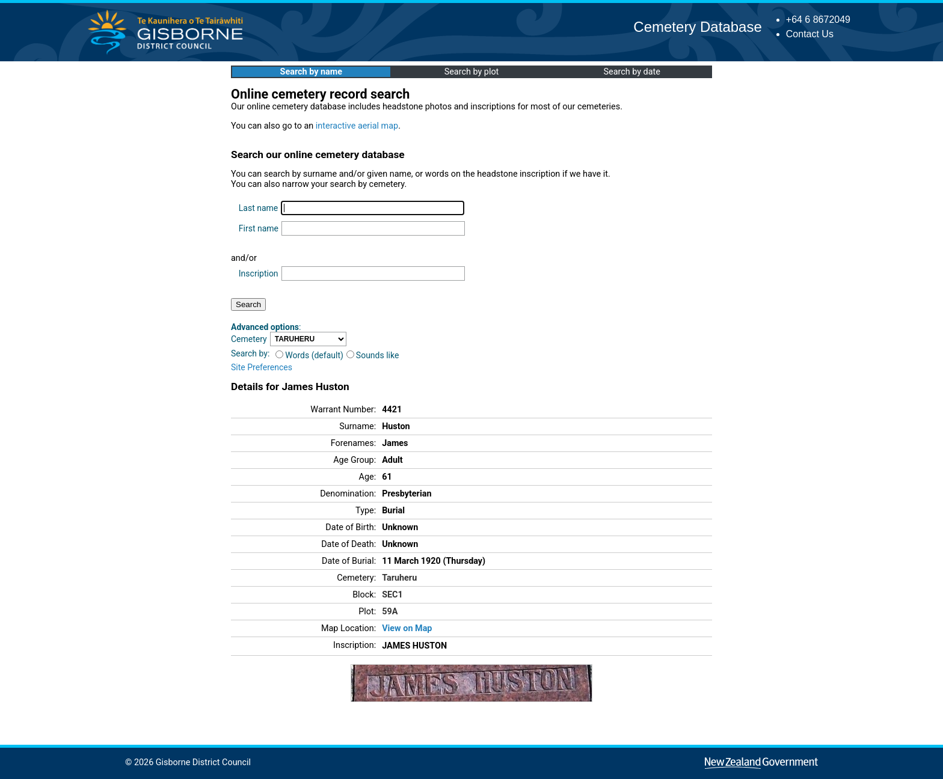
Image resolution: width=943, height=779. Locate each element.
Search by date (631, 72)
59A (390, 611)
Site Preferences (261, 367)
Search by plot (471, 72)
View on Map (407, 628)
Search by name (311, 72)
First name (258, 228)
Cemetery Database (697, 27)
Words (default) (309, 355)
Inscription (258, 273)
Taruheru (399, 578)
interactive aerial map (357, 126)
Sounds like (372, 355)
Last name (258, 208)
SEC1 (392, 595)
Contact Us (810, 34)
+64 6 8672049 (818, 19)
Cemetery (249, 339)
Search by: (250, 353)
